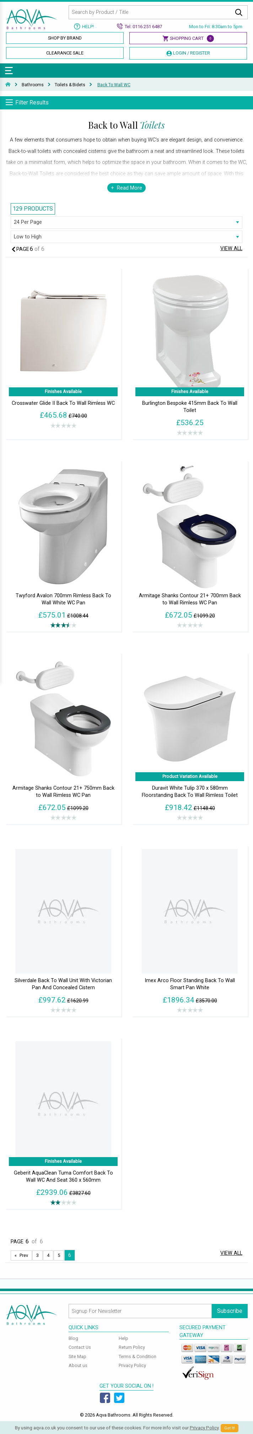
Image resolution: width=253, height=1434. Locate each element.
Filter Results (32, 102)
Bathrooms (33, 84)
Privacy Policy (132, 1365)
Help (123, 1338)
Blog (73, 1338)
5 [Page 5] (59, 1255)
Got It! (229, 1428)
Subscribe (229, 1310)
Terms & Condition (137, 1356)
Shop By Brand (65, 38)
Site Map (77, 1356)
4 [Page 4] (48, 1255)
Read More (129, 188)
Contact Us (80, 1347)
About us (78, 1365)
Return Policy (132, 1347)
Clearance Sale (65, 53)
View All (231, 249)
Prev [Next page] (24, 1255)
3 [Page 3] (37, 1255)
